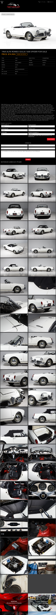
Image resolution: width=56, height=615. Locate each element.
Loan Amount (4, 128)
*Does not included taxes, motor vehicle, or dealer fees (40, 136)
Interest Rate (31, 128)
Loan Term (4, 132)
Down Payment (32, 124)
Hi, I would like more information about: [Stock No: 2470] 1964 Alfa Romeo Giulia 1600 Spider (28, 154)
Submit (28, 159)
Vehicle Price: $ (5, 124)
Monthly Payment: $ (33, 132)
